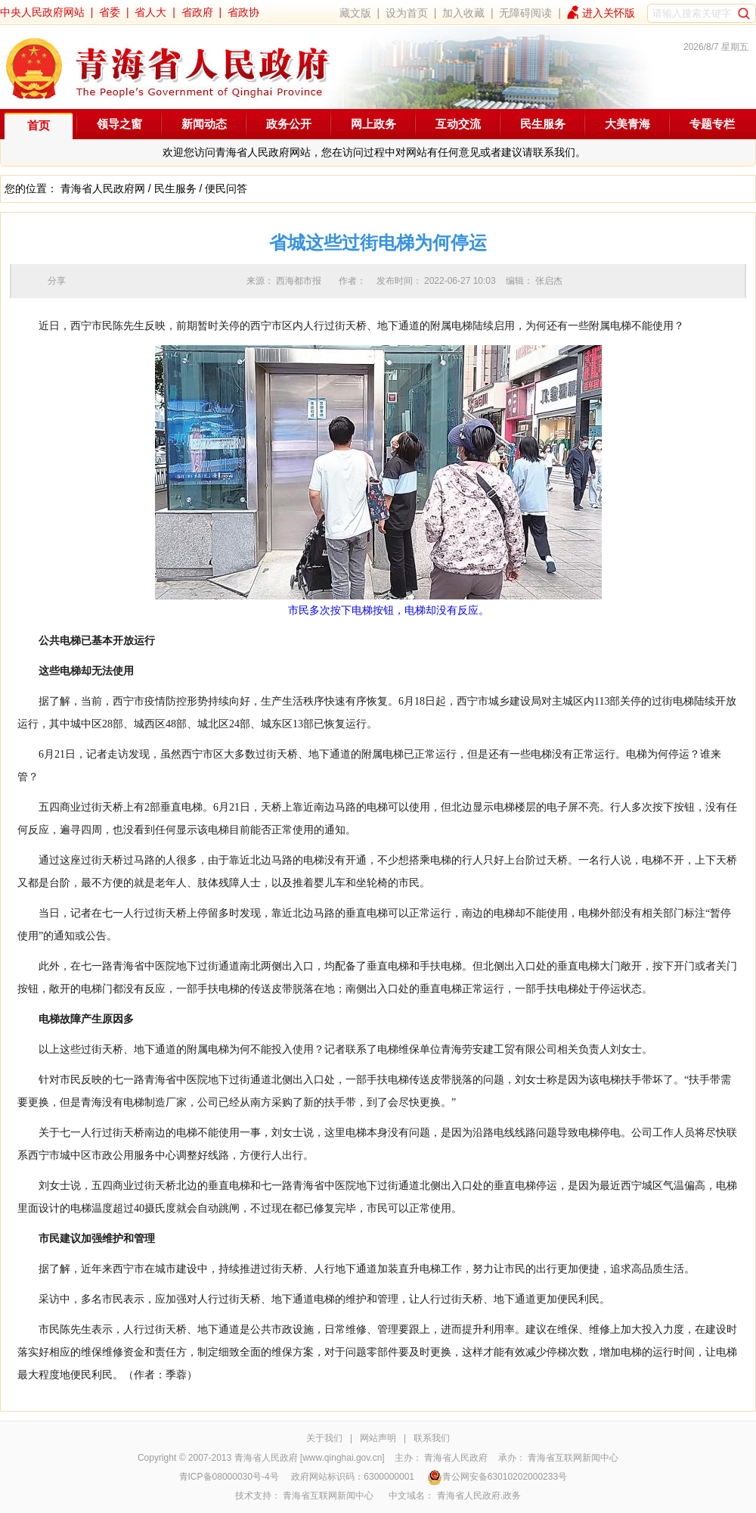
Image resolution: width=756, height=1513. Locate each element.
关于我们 (324, 1438)
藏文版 (355, 13)
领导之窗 (119, 123)
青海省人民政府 (456, 1457)
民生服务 (542, 123)
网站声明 (378, 1438)
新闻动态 (204, 123)
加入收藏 (463, 13)
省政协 (243, 12)
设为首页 (407, 13)
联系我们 (432, 1438)
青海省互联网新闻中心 (573, 1457)
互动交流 (458, 123)
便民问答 (226, 188)
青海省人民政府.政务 (479, 1495)
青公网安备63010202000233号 (497, 1476)
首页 (38, 125)
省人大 (150, 12)
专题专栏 (712, 123)
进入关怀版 (608, 13)
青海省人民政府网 (102, 188)
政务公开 (288, 123)
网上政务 (373, 123)
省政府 (197, 12)
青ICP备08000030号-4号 (229, 1476)
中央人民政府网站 (42, 12)
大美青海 (627, 123)
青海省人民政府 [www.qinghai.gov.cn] (309, 1457)
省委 (109, 12)
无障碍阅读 (525, 13)
